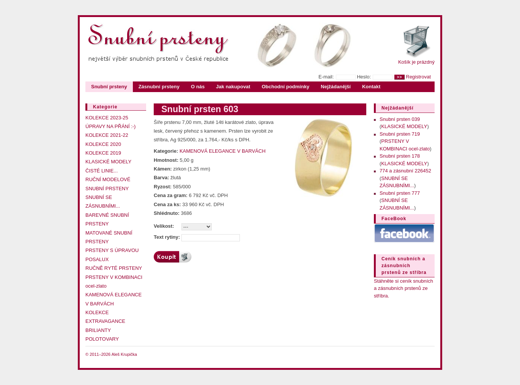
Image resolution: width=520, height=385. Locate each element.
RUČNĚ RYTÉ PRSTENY (113, 268)
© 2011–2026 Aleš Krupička (111, 354)
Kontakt (371, 86)
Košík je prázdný (416, 62)
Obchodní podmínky (285, 86)
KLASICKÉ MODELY (108, 161)
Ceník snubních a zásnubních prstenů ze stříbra (404, 265)
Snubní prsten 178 (400, 156)
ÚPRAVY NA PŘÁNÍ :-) (110, 126)
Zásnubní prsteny (159, 86)
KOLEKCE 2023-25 (106, 118)
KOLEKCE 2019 (103, 153)
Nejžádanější (336, 86)
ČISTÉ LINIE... (101, 171)
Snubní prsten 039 (400, 119)
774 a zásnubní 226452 (405, 171)
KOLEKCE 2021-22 (106, 135)
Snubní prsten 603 (199, 109)
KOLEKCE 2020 (103, 144)
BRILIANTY (98, 330)
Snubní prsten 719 (400, 134)
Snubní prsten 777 (400, 193)
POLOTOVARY (102, 339)
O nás (198, 86)
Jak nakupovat (233, 86)
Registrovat (418, 77)
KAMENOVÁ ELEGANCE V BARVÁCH (223, 151)
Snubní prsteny (109, 86)
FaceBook (393, 218)
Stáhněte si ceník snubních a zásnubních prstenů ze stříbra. (403, 288)
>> (399, 77)
